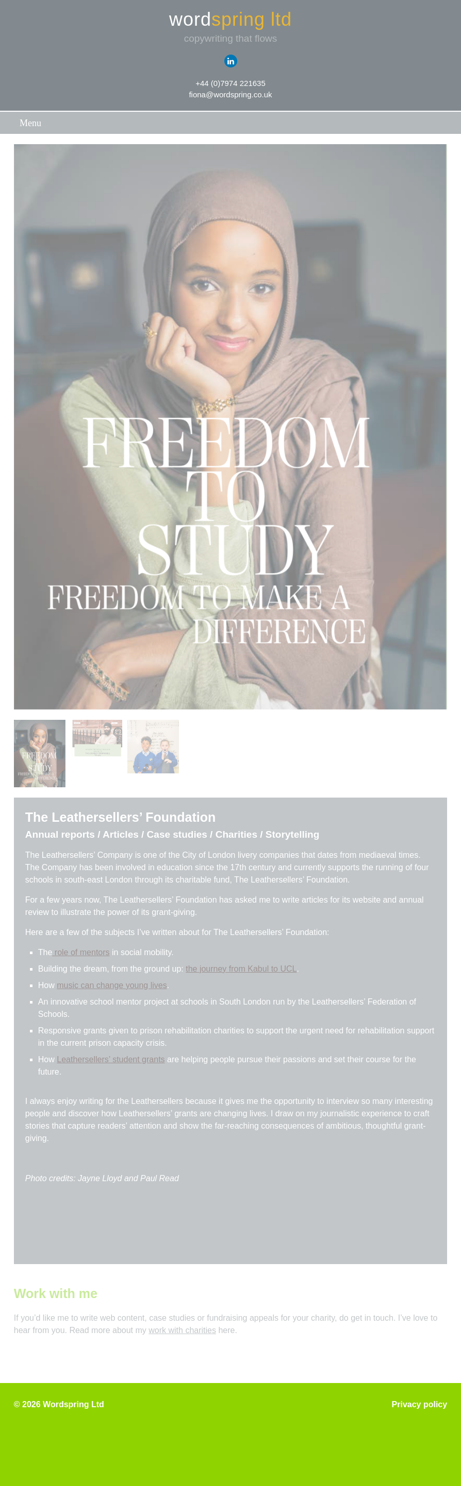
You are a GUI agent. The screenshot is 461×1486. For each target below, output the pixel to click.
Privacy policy (420, 1404)
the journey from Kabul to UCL (241, 968)
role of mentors (80, 952)
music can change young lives (112, 985)
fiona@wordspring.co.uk (230, 94)
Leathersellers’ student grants (110, 1059)
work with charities (182, 1330)
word (230, 19)
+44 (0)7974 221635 (230, 83)
